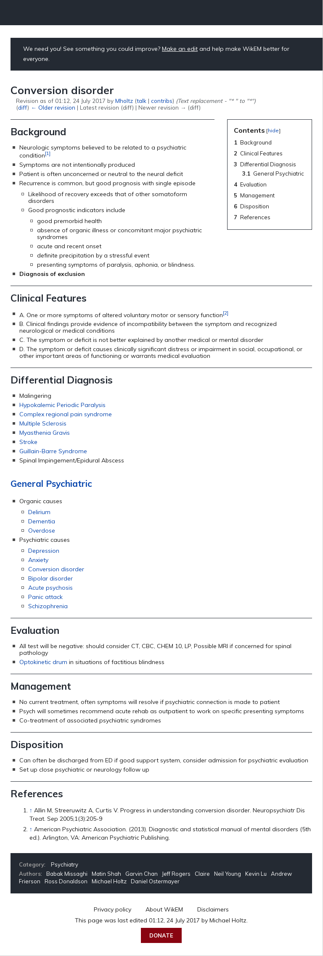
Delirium (39, 512)
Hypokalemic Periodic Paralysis (62, 405)
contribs (161, 100)
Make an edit (180, 49)
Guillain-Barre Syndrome (53, 451)
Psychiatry (64, 864)
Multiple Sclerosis (42, 423)
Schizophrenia (48, 606)
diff (22, 107)
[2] (225, 313)
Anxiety (38, 560)
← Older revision (53, 107)
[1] (47, 153)
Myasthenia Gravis (44, 432)
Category (31, 864)
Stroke (28, 442)
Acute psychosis (50, 587)
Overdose (41, 530)
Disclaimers (213, 909)
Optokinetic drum (43, 662)
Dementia (41, 521)
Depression (43, 550)
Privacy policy (112, 909)
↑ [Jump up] (30, 810)
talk (141, 100)
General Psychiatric (51, 483)
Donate (161, 935)
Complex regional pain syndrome (65, 414)
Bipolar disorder (50, 578)
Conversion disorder (56, 569)
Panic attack (45, 597)
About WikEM (164, 909)
